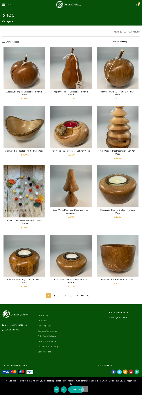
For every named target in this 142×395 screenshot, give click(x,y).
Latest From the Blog (48, 347)
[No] (85, 389)
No (63, 389)
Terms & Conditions (47, 332)
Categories (8, 21)
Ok (56, 389)
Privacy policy (76, 389)
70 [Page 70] (88, 296)
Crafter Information (47, 342)
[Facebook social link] (113, 373)
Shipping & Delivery (47, 337)
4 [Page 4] (65, 296)
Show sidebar (12, 42)
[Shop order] (125, 42)
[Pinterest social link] (131, 373)
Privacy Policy (44, 326)
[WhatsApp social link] (137, 373)
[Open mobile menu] (7, 5)
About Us (42, 321)
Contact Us (43, 316)
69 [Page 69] (82, 296)
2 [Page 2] (54, 296)
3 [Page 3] (59, 296)
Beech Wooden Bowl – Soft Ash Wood (118, 282)
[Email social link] (125, 373)
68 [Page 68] (76, 296)
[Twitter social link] (119, 373)
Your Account (44, 352)
